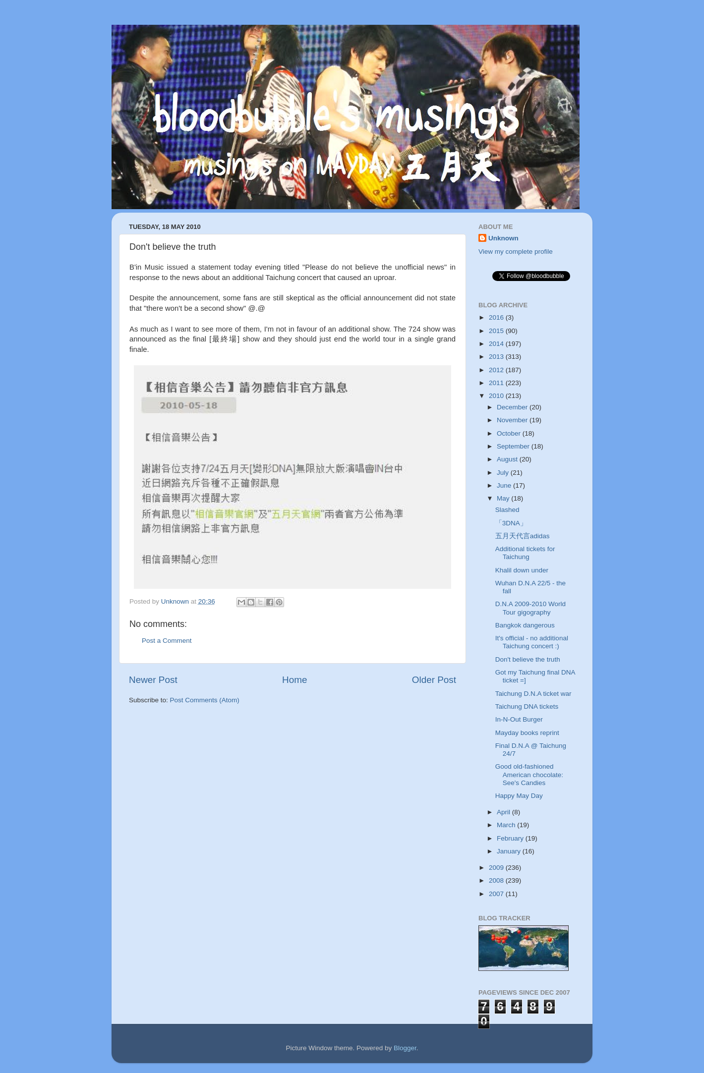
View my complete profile (515, 251)
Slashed (507, 509)
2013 (497, 356)
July (504, 472)
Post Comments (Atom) (204, 700)
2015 (497, 331)
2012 (497, 370)
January (510, 851)
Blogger (405, 1048)
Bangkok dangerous (525, 625)
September (514, 446)
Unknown (503, 238)
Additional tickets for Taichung (525, 553)
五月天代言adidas (522, 536)
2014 (497, 343)
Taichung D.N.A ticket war (533, 693)
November (513, 420)
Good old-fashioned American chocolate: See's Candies (529, 774)
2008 (497, 880)
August (508, 459)
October (510, 433)
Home (294, 680)
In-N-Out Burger (519, 719)
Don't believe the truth (527, 659)
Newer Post (153, 680)
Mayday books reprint (527, 732)
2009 (497, 867)
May (504, 498)
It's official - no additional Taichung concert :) (531, 642)
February (511, 838)
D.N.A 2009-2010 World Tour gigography (530, 608)
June (505, 485)
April (504, 812)
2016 (497, 317)
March (507, 825)
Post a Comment (167, 640)
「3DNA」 (511, 523)
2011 (497, 383)
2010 (497, 395)
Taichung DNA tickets (527, 706)
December (513, 407)
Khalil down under (521, 570)
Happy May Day (519, 795)
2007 (497, 894)
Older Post (434, 680)
